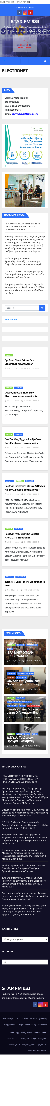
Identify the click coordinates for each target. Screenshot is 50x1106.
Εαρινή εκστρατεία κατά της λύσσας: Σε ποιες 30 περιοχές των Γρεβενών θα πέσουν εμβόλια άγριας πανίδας (25, 896)
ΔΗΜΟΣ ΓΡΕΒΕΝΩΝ (23, 734)
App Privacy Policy (24, 1033)
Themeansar (42, 1025)
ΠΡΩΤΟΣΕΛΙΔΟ (32, 645)
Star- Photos (12, 1039)
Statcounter (11, 319)
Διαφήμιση (42, 1039)
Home (11, 1033)
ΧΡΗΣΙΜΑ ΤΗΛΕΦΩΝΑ (37, 1051)
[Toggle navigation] (24, 61)
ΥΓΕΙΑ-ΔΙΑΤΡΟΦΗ (34, 705)
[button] (45, 61)
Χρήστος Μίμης (30, 368)
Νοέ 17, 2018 (13, 368)
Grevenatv (9, 481)
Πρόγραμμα (41, 1045)
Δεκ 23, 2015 (13, 494)
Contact (37, 1033)
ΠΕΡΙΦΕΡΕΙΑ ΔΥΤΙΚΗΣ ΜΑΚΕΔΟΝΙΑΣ (19, 701)
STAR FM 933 (25, 21)
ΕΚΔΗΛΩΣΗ (18, 387)
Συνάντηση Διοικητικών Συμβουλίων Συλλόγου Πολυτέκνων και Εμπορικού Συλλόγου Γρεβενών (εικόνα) (24, 868)
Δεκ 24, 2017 (13, 401)
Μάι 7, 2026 (14, 718)
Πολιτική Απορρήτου (27, 1045)
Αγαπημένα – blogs (28, 1039)
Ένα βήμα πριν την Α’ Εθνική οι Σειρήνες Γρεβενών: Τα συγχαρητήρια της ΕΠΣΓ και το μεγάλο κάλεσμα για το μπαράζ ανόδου (24, 881)
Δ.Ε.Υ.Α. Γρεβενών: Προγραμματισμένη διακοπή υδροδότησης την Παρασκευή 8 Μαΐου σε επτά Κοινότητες (24, 274)
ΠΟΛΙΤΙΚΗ (10, 677)
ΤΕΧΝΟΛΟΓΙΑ (20, 577)
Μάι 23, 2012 (12, 590)
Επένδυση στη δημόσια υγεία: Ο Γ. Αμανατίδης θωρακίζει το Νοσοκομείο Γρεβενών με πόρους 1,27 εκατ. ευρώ (23, 261)
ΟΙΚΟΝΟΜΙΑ (9, 577)
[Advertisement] (25, 1080)
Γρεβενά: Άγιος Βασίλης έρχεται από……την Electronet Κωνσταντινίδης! (22, 537)
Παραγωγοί (13, 1045)
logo (44, 1033)
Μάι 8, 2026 (14, 661)
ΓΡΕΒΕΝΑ (9, 355)
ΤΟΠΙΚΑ (10, 649)
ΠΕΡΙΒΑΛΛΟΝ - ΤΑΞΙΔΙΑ (26, 673)
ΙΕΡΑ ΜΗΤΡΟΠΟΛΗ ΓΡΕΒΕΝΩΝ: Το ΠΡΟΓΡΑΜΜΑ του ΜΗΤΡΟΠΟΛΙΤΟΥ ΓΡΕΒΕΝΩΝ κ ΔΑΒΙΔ (23, 226)
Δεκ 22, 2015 (13, 542)
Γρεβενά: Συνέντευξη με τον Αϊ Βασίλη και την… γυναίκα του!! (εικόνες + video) (25, 490)
